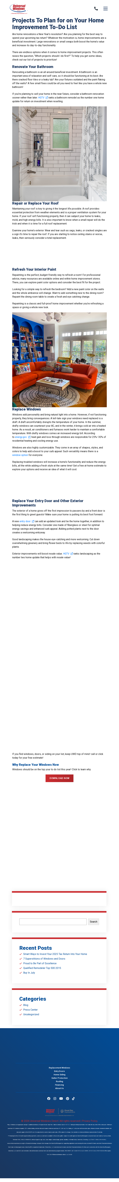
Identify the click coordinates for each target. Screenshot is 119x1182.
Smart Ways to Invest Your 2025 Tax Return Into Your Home (55, 954)
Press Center (30, 1009)
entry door (27, 521)
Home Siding (59, 1075)
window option (20, 455)
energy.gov (22, 437)
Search (93, 921)
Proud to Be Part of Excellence (40, 963)
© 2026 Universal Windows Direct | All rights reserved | (51, 1120)
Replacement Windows (59, 1068)
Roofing (59, 1082)
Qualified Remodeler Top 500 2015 (42, 968)
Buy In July (29, 972)
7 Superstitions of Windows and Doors (44, 958)
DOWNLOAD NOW (59, 778)
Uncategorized (31, 1014)
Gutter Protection (59, 1078)
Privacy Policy (89, 1120)
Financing (59, 1085)
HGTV (43, 97)
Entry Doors (59, 1072)
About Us (59, 1089)
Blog (25, 1005)
